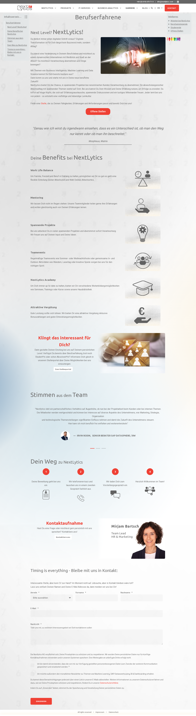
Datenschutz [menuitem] (114, 712)
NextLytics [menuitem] (47, 8)
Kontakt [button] (172, 8)
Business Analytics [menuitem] (108, 8)
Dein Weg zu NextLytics (17, 45)
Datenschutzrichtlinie (109, 683)
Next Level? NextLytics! (17, 27)
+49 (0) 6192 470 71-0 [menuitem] (145, 2)
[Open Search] (152, 8)
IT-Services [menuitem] (84, 8)
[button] (92, 448)
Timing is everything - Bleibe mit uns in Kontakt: (16, 52)
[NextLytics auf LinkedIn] (178, 2)
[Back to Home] (25, 8)
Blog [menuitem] (145, 8)
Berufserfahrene (13, 23)
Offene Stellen (177, 31)
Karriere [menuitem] (130, 8)
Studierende (176, 27)
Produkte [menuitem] (66, 8)
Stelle (43, 103)
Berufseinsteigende (179, 24)
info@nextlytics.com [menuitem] (165, 2)
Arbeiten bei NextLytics (180, 21)
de (158, 8)
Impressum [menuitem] (100, 712)
